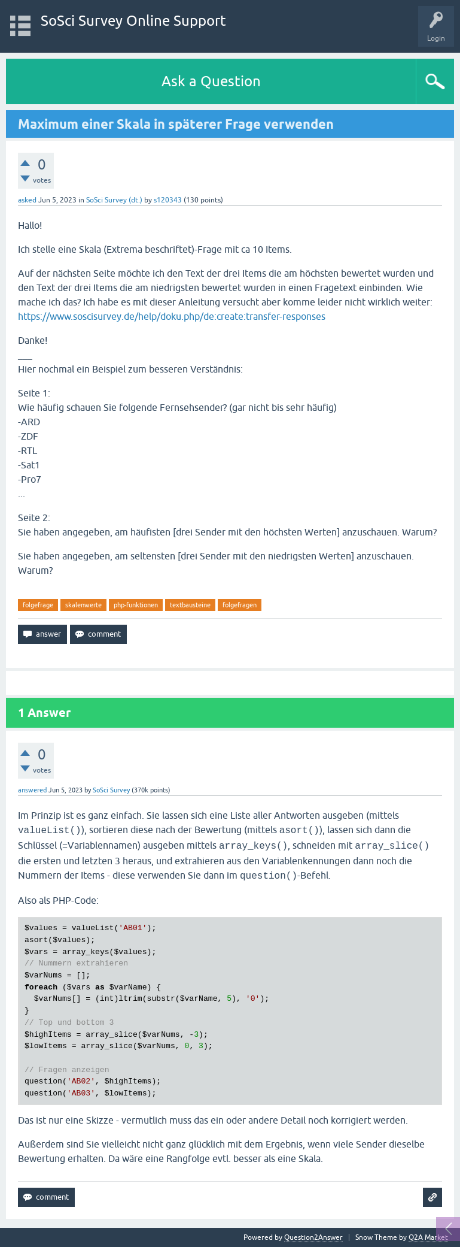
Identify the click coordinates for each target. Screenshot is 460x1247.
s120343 (168, 200)
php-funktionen (136, 605)
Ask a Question (211, 81)
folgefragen (240, 605)
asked (27, 200)
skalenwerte (83, 605)
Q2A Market (428, 1237)
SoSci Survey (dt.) (114, 200)
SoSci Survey (111, 790)
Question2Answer (313, 1237)
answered (32, 790)
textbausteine (190, 605)
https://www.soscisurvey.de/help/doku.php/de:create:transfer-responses (171, 316)
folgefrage (38, 605)
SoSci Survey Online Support (133, 21)
